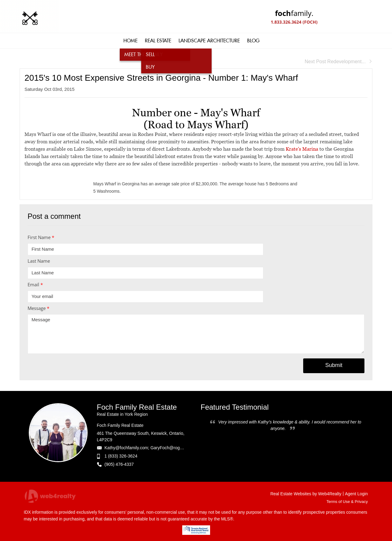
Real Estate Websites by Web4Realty (305, 493)
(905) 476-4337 (119, 464)
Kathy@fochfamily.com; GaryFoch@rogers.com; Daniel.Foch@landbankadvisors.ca (184, 447)
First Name (41, 237)
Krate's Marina (302, 149)
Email (35, 284)
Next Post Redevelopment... (338, 61)
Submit (333, 365)
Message (38, 308)
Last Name (39, 261)
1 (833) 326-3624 (120, 456)
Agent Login (356, 493)
